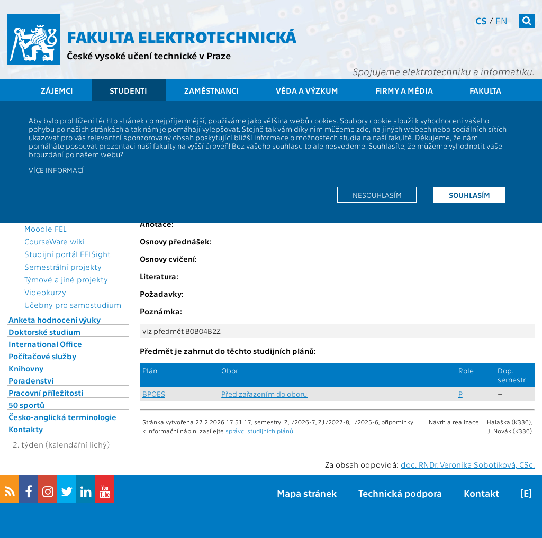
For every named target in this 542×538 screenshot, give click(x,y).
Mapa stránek (307, 492)
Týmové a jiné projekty (66, 279)
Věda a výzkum (307, 90)
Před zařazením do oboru (264, 393)
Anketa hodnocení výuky (54, 319)
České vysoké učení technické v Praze (149, 55)
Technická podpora (400, 492)
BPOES (153, 393)
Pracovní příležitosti (45, 392)
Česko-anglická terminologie (62, 417)
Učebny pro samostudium (72, 304)
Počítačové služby (42, 356)
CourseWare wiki (54, 241)
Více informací (56, 170)
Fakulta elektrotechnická (181, 35)
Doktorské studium (44, 331)
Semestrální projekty (63, 266)
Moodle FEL (45, 228)
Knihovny (25, 368)
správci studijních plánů (259, 430)
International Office (45, 344)
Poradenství (30, 380)
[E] (526, 492)
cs (481, 20)
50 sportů (26, 404)
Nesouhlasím (377, 194)
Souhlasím (469, 194)
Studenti (128, 90)
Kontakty (25, 429)
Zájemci (57, 90)
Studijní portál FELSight (67, 254)
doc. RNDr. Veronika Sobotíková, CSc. (468, 464)
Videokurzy (45, 292)
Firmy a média (404, 90)
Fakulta (485, 90)
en (501, 20)
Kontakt (481, 492)
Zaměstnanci (211, 90)
